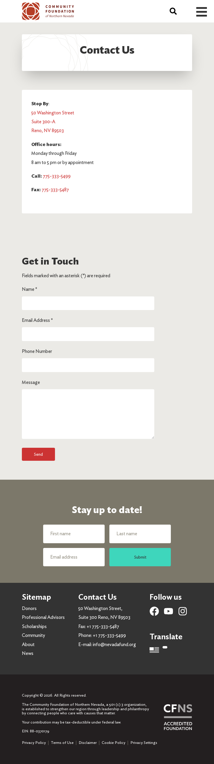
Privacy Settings (143, 743)
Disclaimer (88, 742)
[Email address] (74, 557)
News (27, 653)
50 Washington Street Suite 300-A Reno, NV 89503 (52, 122)
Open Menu (201, 12)
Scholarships (34, 626)
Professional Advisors (43, 617)
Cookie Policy (113, 742)
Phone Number (37, 351)
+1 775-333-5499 (109, 635)
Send (38, 454)
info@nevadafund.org (114, 644)
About (28, 644)
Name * (29, 289)
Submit (140, 556)
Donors (29, 608)
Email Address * (37, 320)
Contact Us (97, 596)
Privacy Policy (34, 742)
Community (33, 635)
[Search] (173, 11)
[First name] (74, 534)
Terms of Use (62, 742)
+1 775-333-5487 (103, 626)
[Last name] (140, 534)
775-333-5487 (55, 189)
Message (31, 382)
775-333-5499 (57, 176)
